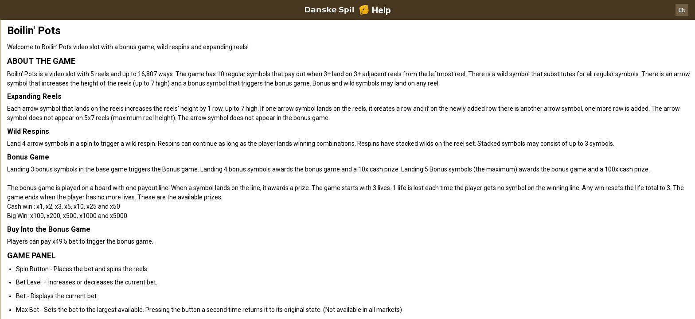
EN (682, 10)
